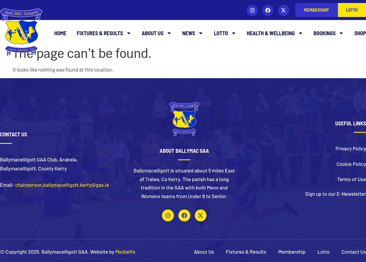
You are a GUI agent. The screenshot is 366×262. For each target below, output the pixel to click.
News (192, 33)
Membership (291, 252)
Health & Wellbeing (275, 33)
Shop (360, 33)
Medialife (125, 252)
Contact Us (354, 252)
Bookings (329, 33)
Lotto (225, 33)
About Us (157, 33)
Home (60, 33)
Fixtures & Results (104, 33)
